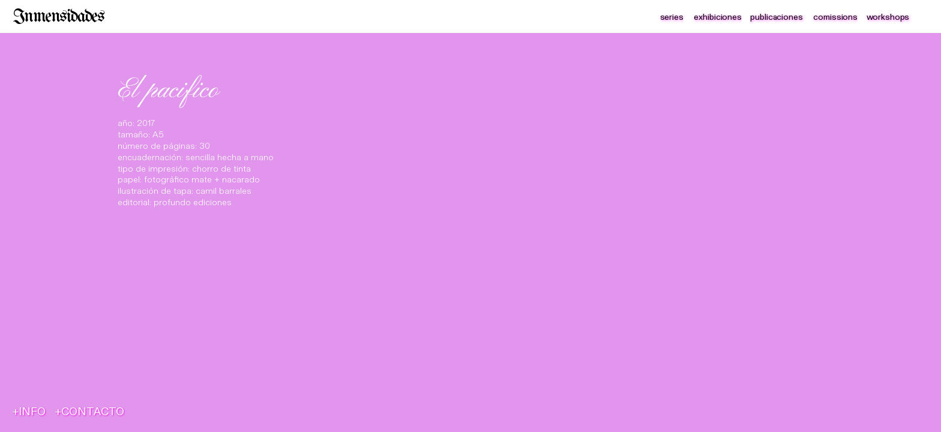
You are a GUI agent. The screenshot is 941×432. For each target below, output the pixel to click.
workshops (888, 17)
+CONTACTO (89, 411)
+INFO (29, 411)
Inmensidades (58, 17)
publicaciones (776, 17)
